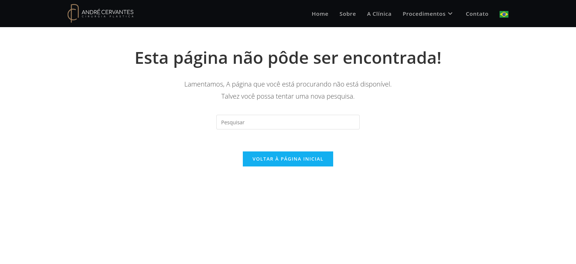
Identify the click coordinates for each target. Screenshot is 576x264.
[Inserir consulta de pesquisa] (288, 122)
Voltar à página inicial (287, 158)
